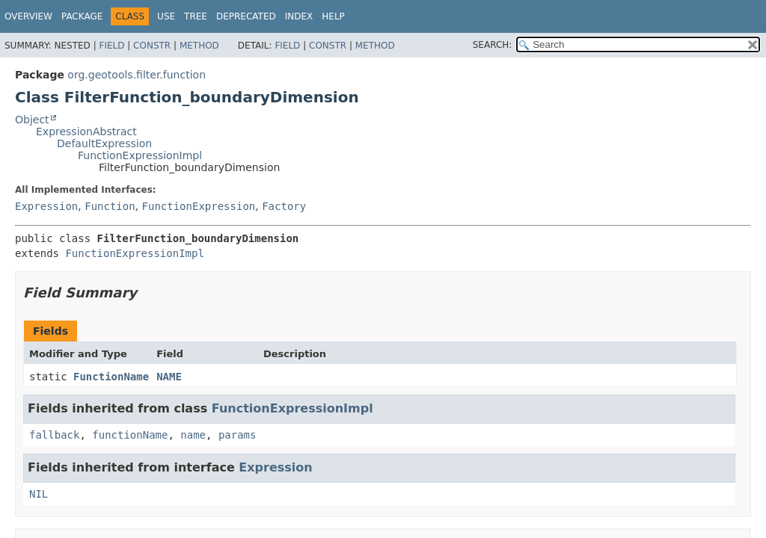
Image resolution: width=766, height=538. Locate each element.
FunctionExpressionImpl (140, 155)
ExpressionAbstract (86, 131)
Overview (28, 16)
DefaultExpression (104, 143)
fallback (54, 435)
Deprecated (246, 16)
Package (81, 16)
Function (110, 206)
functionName (130, 435)
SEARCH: (492, 45)
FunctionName (111, 377)
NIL (38, 494)
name (193, 435)
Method (199, 45)
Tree (195, 16)
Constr (152, 45)
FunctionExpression (199, 206)
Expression (46, 206)
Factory (284, 206)
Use (166, 16)
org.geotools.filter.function (136, 75)
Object (32, 120)
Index (299, 16)
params (237, 435)
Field (111, 45)
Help (333, 16)
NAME (169, 377)
